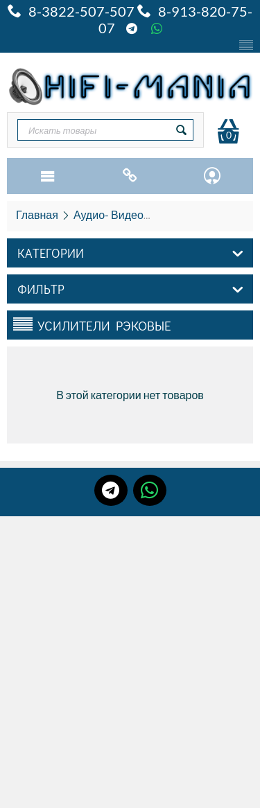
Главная (37, 214)
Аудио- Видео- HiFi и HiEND (143, 214)
